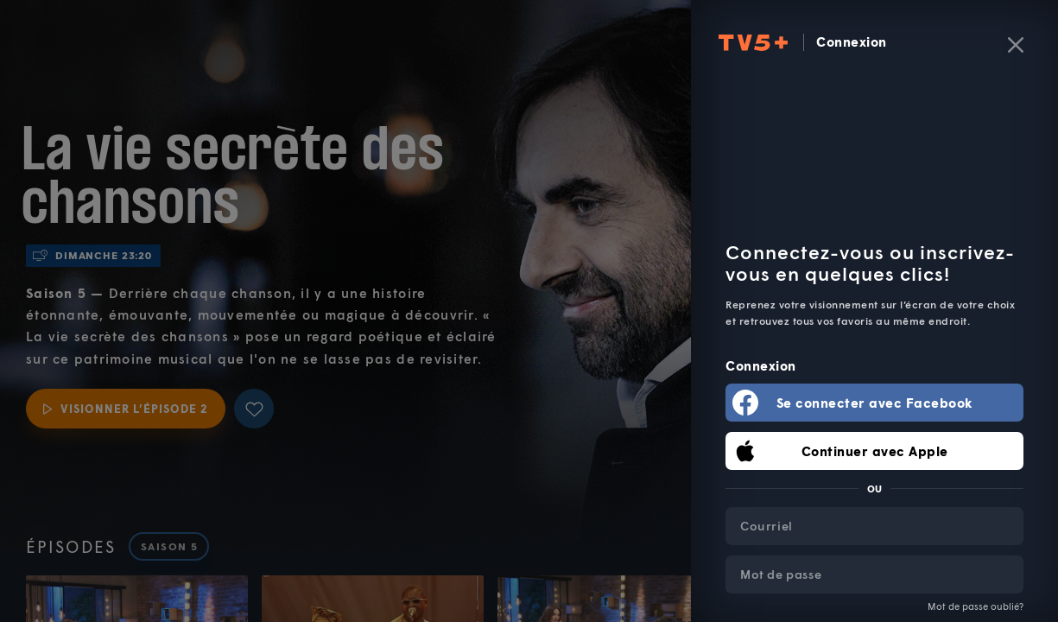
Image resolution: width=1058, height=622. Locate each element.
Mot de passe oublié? (975, 606)
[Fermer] (1015, 45)
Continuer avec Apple (874, 451)
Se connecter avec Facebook (874, 402)
